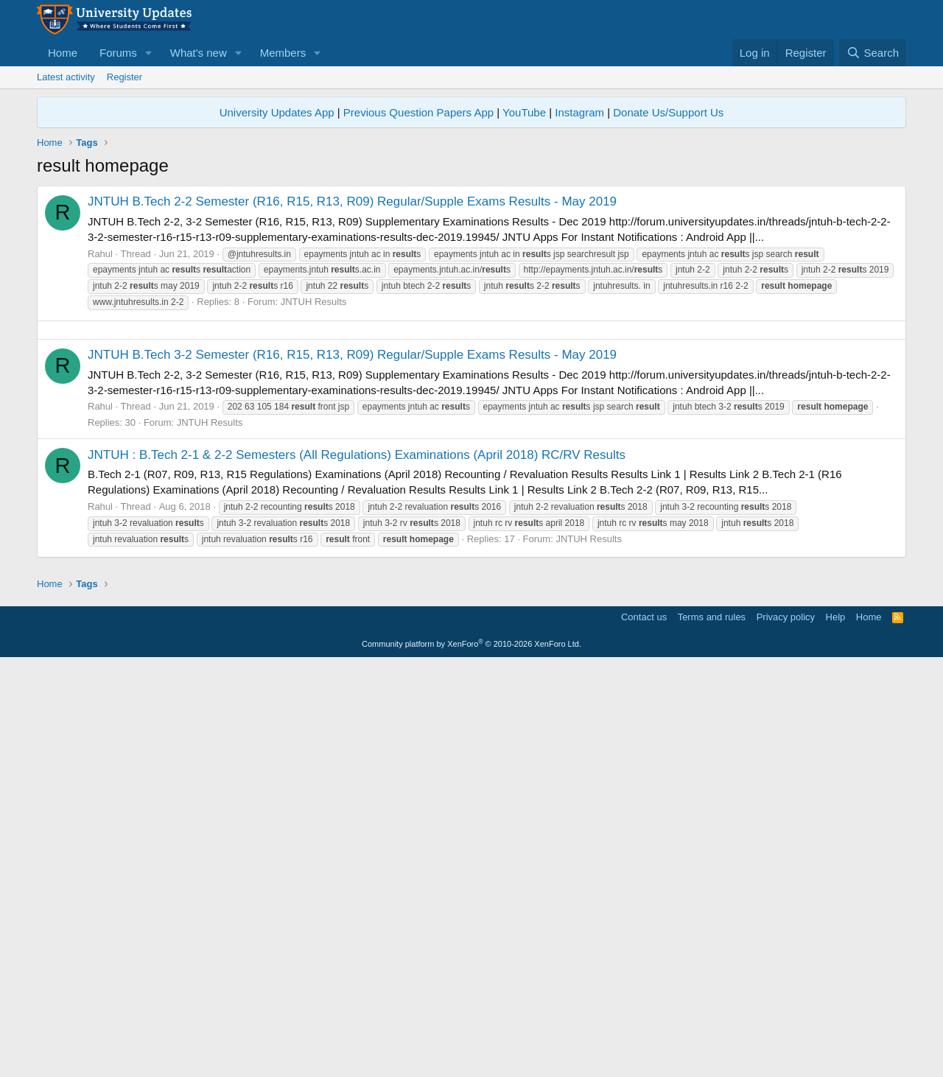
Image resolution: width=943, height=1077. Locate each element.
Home (62, 52)
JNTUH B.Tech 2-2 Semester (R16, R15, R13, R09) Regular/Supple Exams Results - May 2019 (352, 201)
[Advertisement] (471, 433)
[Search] (872, 52)
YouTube (524, 112)
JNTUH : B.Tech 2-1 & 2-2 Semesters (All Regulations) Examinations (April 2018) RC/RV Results (356, 661)
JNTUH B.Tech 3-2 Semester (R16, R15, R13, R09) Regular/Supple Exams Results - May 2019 (352, 561)
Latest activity (66, 77)
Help (836, 1029)
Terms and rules (712, 1029)
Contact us (644, 1029)
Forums (118, 52)
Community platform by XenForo (471, 1056)
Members (283, 52)
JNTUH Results (314, 301)
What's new (198, 52)
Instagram (579, 112)
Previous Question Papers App (418, 112)
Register (124, 77)
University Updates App (277, 112)
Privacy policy (786, 1029)
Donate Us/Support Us (668, 112)
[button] (149, 52)
